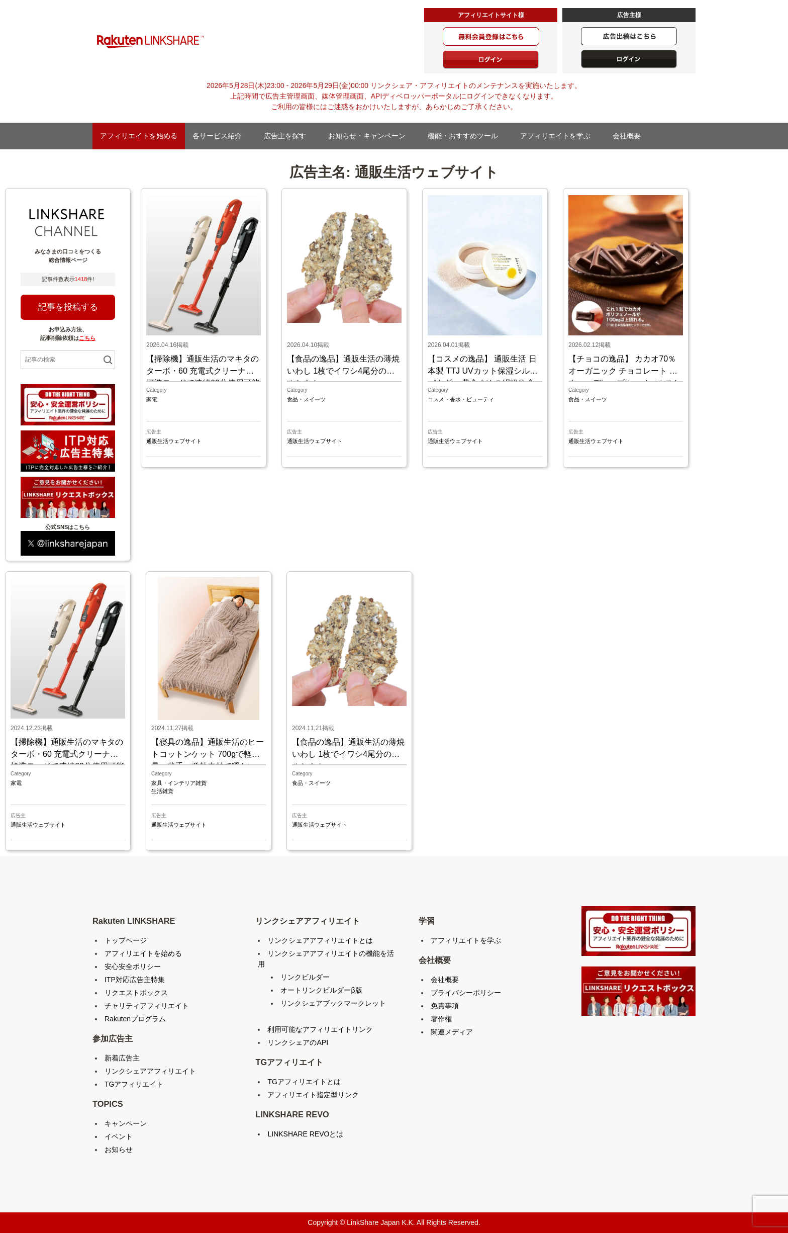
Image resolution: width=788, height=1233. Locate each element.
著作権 (441, 1019)
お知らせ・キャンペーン (370, 136)
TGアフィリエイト (134, 1084)
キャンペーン (126, 1123)
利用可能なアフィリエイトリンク (320, 1029)
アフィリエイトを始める (138, 136)
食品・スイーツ (306, 399)
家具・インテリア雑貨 (179, 783)
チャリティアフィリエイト (147, 1006)
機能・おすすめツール (466, 136)
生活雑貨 (162, 791)
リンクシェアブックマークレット (333, 1003)
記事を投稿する (68, 307)
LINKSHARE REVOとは (305, 1134)
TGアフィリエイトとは (303, 1082)
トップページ (126, 940)
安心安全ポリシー (133, 966)
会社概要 (630, 136)
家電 (151, 399)
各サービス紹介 (220, 136)
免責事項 (445, 1006)
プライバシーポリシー (466, 993)
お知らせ (119, 1150)
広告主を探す (288, 136)
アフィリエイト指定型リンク (313, 1095)
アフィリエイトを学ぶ (559, 136)
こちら (87, 338)
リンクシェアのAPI (297, 1042)
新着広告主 (122, 1058)
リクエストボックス (136, 993)
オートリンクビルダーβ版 (321, 990)
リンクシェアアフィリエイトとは (320, 940)
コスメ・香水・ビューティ (461, 399)
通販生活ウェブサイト (174, 441)
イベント (119, 1136)
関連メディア (452, 1032)
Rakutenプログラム (135, 1019)
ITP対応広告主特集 (135, 980)
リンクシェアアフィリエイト (150, 1071)
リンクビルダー (305, 977)
